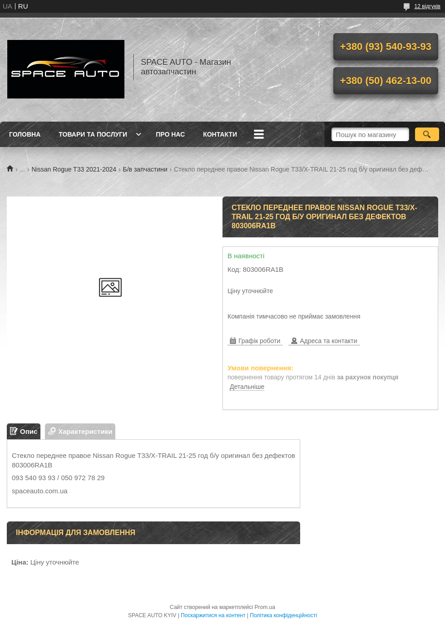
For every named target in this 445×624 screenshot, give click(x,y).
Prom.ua (265, 607)
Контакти (220, 134)
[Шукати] (427, 134)
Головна (24, 134)
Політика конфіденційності (283, 615)
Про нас (170, 134)
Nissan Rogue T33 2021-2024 (74, 169)
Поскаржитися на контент (213, 615)
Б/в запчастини (145, 169)
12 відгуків (427, 6)
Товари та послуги (93, 134)
